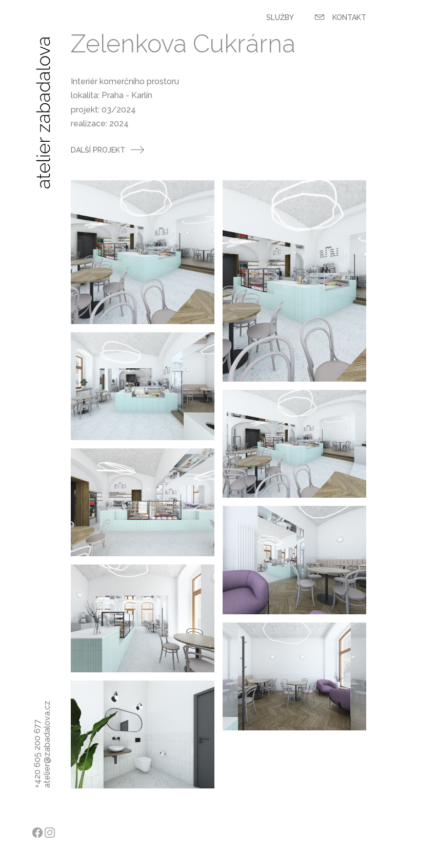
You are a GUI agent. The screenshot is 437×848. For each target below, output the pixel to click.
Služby (280, 17)
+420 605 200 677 (37, 776)
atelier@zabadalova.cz (47, 776)
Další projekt (98, 150)
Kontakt (340, 17)
